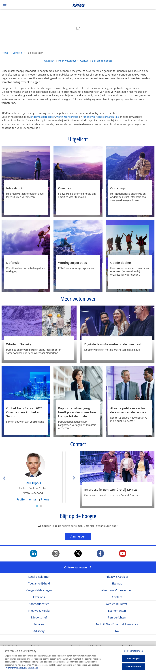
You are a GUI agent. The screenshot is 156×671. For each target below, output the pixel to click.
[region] (78, 658)
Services (39, 624)
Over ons (39, 597)
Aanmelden (81, 536)
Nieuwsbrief (39, 617)
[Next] (73, 477)
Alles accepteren (133, 666)
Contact (84, 60)
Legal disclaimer (38, 576)
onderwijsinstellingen (42, 116)
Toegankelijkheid (39, 583)
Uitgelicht (49, 60)
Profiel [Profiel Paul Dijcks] (21, 499)
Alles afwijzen (133, 658)
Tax (117, 631)
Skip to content (109, 4)
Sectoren (17, 52)
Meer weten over (68, 60)
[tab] (37, 506)
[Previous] (5, 477)
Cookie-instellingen (133, 650)
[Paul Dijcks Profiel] (33, 470)
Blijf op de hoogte (102, 60)
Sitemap (117, 583)
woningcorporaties (67, 116)
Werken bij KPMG (117, 604)
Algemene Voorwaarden (116, 590)
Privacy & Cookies (116, 576)
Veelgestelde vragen (39, 590)
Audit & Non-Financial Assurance (117, 624)
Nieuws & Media (39, 610)
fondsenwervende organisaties (101, 116)
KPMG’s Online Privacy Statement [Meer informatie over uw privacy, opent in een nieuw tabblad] (22, 667)
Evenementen (117, 610)
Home (5, 52)
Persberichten (117, 617)
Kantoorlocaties (39, 604)
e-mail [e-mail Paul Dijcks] (33, 499)
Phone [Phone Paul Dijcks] (45, 499)
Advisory (39, 631)
